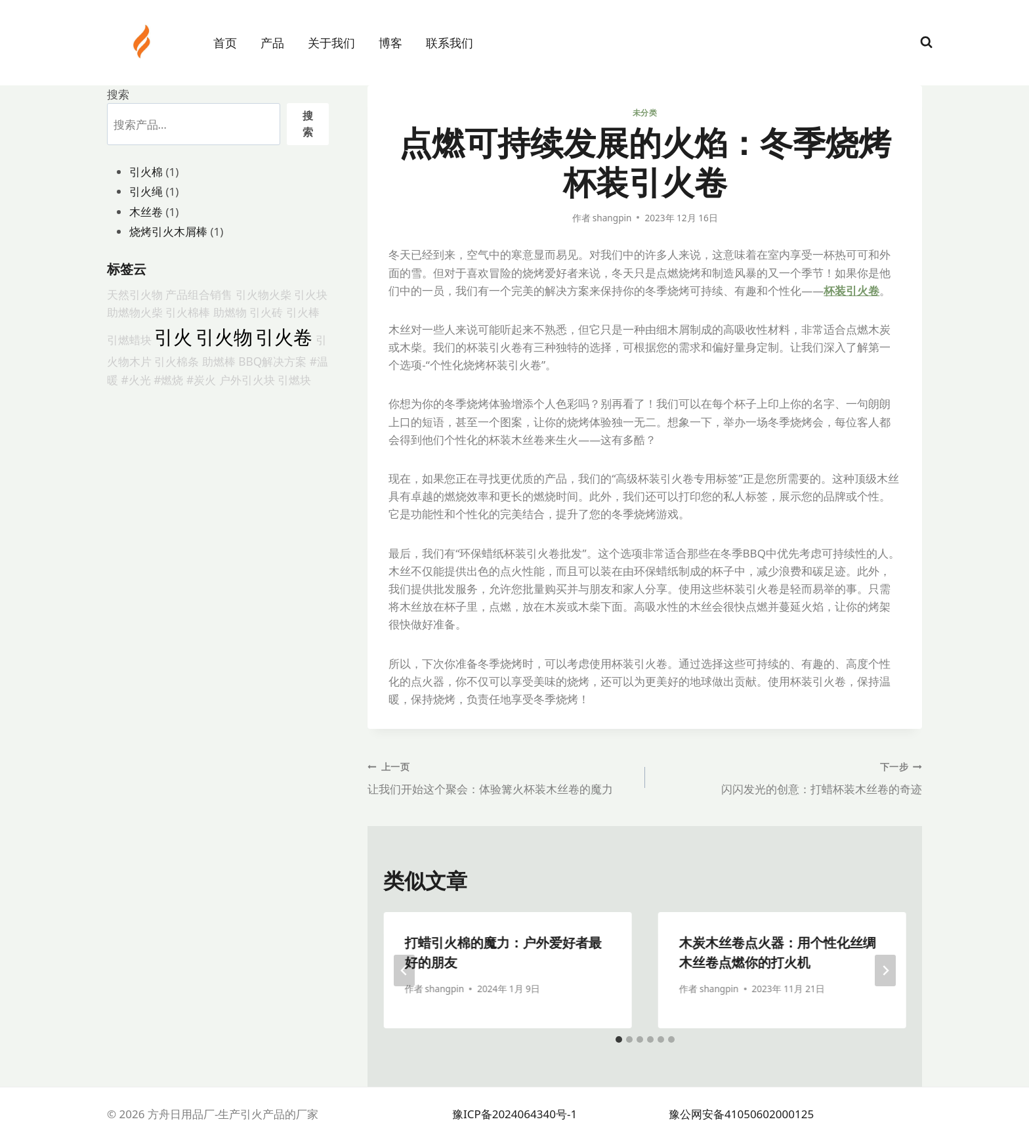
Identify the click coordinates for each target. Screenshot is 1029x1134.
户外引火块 (247, 379)
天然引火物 (135, 294)
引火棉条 (176, 361)
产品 (272, 43)
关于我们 (331, 43)
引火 (173, 337)
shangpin (612, 217)
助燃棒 (219, 361)
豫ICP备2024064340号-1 (514, 1114)
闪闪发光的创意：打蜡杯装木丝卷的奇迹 (789, 777)
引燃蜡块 (129, 339)
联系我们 (449, 43)
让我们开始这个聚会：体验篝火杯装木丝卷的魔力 (500, 777)
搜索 (118, 94)
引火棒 (303, 312)
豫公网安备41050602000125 (741, 1114)
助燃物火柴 (135, 312)
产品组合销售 (198, 294)
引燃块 (294, 379)
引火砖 (266, 312)
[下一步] (885, 970)
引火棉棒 (187, 312)
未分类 (645, 112)
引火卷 (283, 337)
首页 (225, 43)
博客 (390, 43)
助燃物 (230, 312)
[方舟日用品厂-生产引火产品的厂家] (143, 41)
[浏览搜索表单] (926, 42)
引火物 (224, 337)
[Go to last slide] (404, 970)
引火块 (310, 294)
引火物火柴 (263, 294)
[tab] (619, 1039)
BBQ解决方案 (272, 361)
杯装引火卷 (851, 290)
